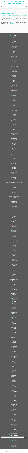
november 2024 (13, 312)
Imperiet (14, 130)
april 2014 (13, 410)
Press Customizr (20, 451)
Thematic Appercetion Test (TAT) (14, 279)
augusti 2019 (13, 347)
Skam (14, 255)
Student (14, 269)
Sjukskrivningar (14, 254)
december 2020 (13, 336)
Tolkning (14, 284)
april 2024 (13, 317)
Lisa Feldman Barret (14, 163)
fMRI (14, 105)
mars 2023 (13, 318)
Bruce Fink (14, 67)
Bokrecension (14, 61)
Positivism (14, 211)
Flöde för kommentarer (14, 445)
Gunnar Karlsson (14, 119)
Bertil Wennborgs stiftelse (14, 56)
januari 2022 (13, 326)
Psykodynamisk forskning (14, 227)
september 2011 (13, 433)
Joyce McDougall (9, 15)
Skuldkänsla (14, 256)
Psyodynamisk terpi (14, 240)
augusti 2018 (13, 357)
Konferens (14, 153)
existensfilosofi (14, 95)
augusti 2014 (13, 405)
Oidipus (14, 191)
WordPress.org (14, 446)
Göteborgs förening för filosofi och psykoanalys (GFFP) (14, 115)
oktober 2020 (13, 338)
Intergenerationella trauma (14, 133)
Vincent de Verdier (14, 295)
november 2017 (13, 365)
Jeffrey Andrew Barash (14, 138)
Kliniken (14, 149)
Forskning (14, 109)
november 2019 (13, 343)
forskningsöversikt (14, 110)
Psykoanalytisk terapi (14, 226)
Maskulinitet (14, 169)
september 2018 (13, 356)
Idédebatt (14, 128)
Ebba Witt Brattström (14, 85)
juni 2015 (13, 394)
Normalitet (14, 188)
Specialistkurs (14, 265)
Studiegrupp (14, 270)
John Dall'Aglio (14, 143)
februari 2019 (13, 352)
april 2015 (13, 396)
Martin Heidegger (14, 168)
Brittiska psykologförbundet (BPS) (14, 66)
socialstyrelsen (14, 259)
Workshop (14, 299)
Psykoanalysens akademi (14, 225)
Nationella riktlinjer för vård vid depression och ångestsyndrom (14, 182)
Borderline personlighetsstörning (14, 65)
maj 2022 (13, 323)
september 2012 (13, 424)
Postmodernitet (14, 212)
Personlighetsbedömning (14, 202)
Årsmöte (14, 51)
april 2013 (13, 419)
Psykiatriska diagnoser (14, 220)
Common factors (14, 72)
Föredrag (14, 106)
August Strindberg (14, 52)
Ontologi (14, 193)
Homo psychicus (14, 124)
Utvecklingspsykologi (14, 293)
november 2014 (13, 401)
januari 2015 (13, 400)
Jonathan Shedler (14, 144)
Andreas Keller (14, 47)
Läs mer (12, 23)
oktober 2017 (13, 366)
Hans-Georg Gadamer (14, 120)
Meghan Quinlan (14, 173)
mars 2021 (13, 333)
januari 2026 (13, 304)
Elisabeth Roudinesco (14, 86)
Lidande (14, 162)
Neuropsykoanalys (14, 183)
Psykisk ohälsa (14, 221)
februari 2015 (13, 399)
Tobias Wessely (14, 283)
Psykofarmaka (14, 231)
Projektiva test (14, 217)
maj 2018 (13, 360)
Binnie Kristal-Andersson (14, 57)
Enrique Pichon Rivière (14, 89)
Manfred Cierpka (14, 167)
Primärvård (14, 216)
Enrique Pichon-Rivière (14, 90)
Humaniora (14, 125)
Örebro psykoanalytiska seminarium (14, 196)
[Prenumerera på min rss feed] (2, 6)
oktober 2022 (13, 322)
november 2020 (13, 337)
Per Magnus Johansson (14, 201)
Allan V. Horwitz (14, 42)
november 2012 (13, 423)
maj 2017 (13, 370)
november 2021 (13, 328)
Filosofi (14, 104)
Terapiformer (14, 275)
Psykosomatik (24, 15)
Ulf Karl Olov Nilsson (14, 289)
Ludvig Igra (14, 164)
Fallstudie (14, 99)
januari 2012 (13, 429)
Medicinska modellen (14, 172)
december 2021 (13, 327)
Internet (14, 134)
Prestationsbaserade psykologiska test (14, 215)
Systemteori (14, 274)
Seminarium (14, 251)
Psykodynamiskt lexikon (14, 230)
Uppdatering (14, 290)
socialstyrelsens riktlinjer (14, 260)
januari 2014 (13, 414)
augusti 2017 (13, 367)
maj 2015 (13, 395)
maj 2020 (13, 341)
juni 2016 (13, 380)
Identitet (14, 129)
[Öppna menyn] (26, 6)
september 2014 (13, 404)
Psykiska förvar (15, 15)
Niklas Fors (2, 16)
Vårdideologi (14, 294)
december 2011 (13, 430)
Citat (14, 70)
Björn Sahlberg (14, 60)
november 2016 (13, 376)
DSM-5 (14, 81)
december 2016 (13, 375)
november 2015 (13, 389)
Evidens (14, 91)
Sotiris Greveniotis (14, 264)
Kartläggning (14, 148)
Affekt (14, 38)
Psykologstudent (14, 232)
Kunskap (14, 158)
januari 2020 (13, 342)
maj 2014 (13, 409)
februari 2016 (13, 385)
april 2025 (13, 308)
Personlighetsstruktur (14, 206)
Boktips (14, 62)
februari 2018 (13, 362)
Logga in (14, 442)
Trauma (14, 288)
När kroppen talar (8, 13)
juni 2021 (13, 331)
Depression (14, 76)
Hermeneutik (14, 123)
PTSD (14, 241)
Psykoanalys (20, 15)
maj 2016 (13, 381)
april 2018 (13, 361)
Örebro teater (14, 197)
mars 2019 (13, 351)
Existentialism (14, 96)
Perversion (14, 207)
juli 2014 (13, 406)
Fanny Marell (14, 101)
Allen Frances (14, 43)
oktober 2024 (13, 313)
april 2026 (13, 303)
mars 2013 (13, 420)
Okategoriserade (14, 192)
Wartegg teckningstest (14, 298)
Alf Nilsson (14, 41)
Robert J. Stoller (14, 246)
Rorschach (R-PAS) (14, 249)
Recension (14, 245)
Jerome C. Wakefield (14, 139)
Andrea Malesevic (14, 46)
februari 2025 (13, 309)
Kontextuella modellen (14, 154)
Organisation (14, 198)
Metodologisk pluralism (14, 177)
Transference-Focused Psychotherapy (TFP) (14, 285)
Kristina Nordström (14, 157)
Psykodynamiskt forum (14, 2)
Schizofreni (14, 250)
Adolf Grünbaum (14, 37)
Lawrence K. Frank (14, 159)
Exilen (14, 94)
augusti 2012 (13, 425)
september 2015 (13, 391)
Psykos (14, 235)
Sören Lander (14, 261)
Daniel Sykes (14, 75)
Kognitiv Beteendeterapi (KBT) (14, 152)
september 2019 (13, 346)
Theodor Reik (14, 280)
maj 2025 (13, 307)
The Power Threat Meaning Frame (14, 278)
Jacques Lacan (14, 135)
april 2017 (13, 371)
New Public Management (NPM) (14, 186)
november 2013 (13, 415)
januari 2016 (13, 386)
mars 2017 (13, 372)
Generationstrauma (14, 114)
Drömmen (14, 80)
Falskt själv (14, 100)
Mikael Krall (14, 178)
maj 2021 (13, 332)
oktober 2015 (13, 390)
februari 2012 (13, 428)
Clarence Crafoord (14, 71)
